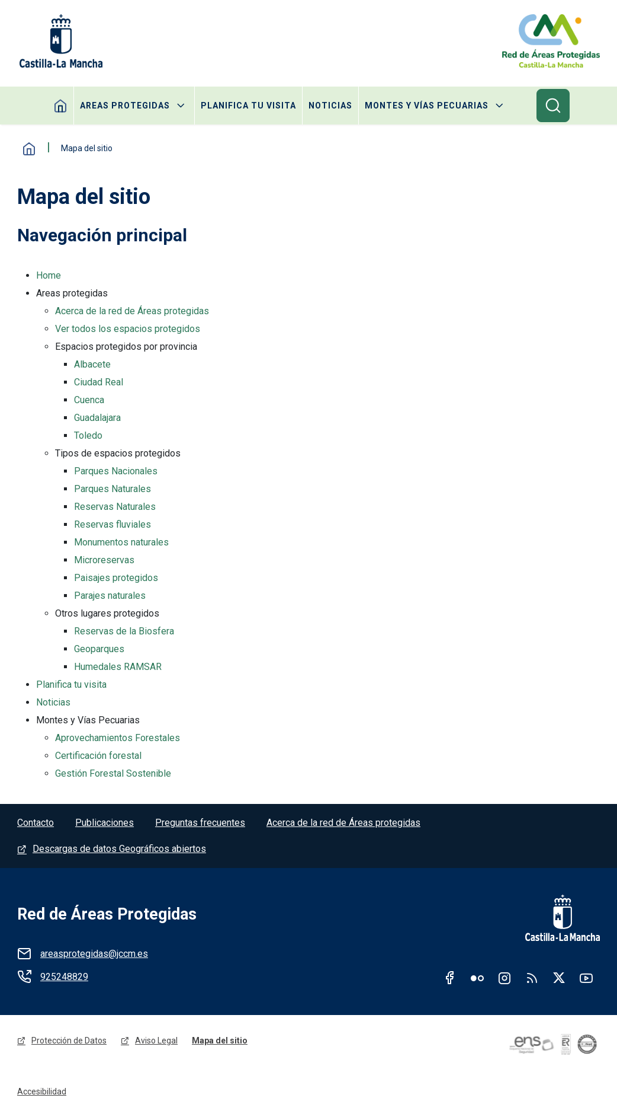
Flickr (477, 977)
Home (60, 106)
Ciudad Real (98, 382)
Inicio (29, 149)
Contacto (35, 822)
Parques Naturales (112, 488)
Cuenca (89, 400)
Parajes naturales (110, 595)
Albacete (92, 364)
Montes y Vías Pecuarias (427, 105)
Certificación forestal (98, 755)
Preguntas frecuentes (200, 822)
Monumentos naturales (121, 542)
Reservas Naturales (115, 506)
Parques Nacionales (116, 471)
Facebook (450, 977)
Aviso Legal (156, 1040)
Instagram (504, 977)
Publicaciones (104, 822)
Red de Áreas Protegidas (107, 914)
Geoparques (99, 649)
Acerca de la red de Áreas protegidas (132, 311)
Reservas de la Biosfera (124, 631)
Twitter (559, 977)
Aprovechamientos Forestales (117, 737)
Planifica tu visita (248, 105)
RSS (531, 977)
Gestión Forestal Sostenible (113, 773)
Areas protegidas (125, 105)
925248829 (64, 976)
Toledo (88, 435)
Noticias (330, 105)
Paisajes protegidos (116, 577)
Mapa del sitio (220, 1040)
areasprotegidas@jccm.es (94, 953)
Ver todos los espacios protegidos (127, 328)
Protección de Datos (69, 1040)
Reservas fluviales (112, 524)
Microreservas (104, 560)
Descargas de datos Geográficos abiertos (119, 848)
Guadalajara (97, 417)
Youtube (586, 977)
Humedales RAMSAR (118, 666)
